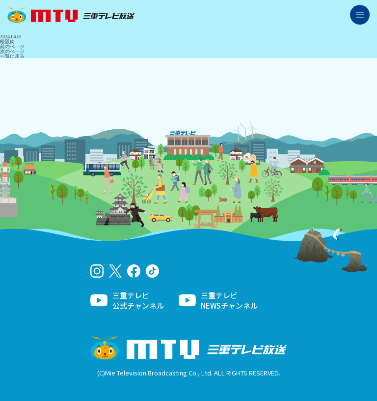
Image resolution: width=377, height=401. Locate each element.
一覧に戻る (12, 56)
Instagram (97, 271)
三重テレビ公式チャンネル (138, 300)
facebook (133, 271)
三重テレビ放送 (71, 15)
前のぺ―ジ (12, 46)
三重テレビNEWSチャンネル (229, 300)
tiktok (152, 271)
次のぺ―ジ (12, 51)
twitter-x (115, 271)
